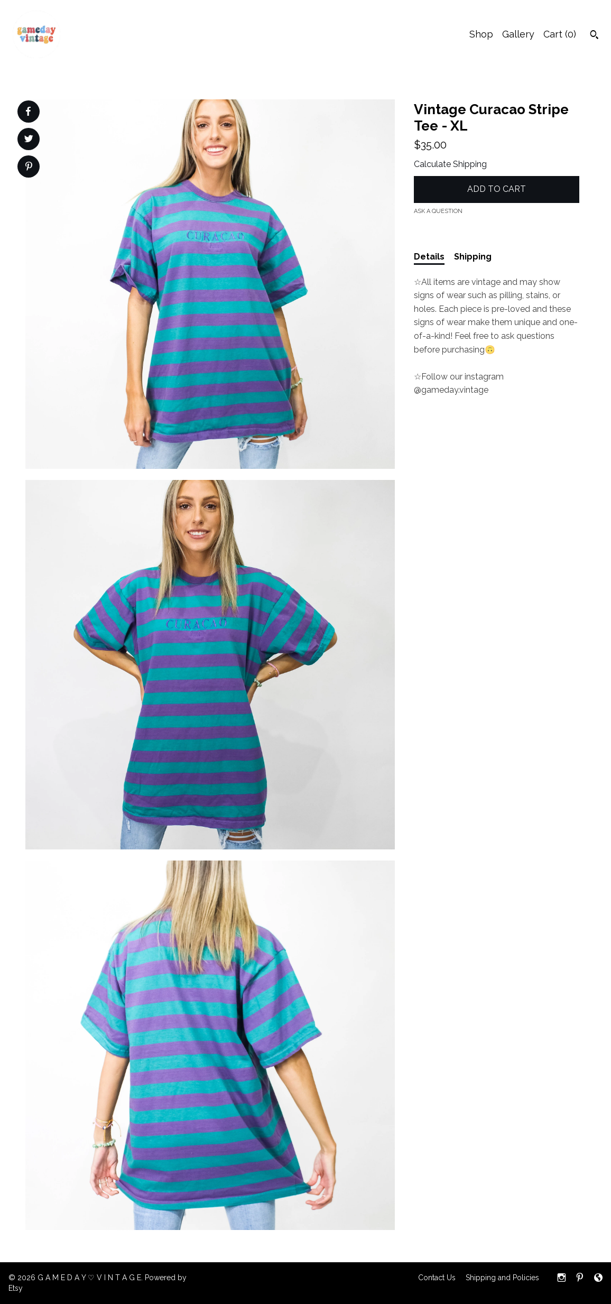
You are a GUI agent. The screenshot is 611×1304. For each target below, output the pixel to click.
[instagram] (562, 1278)
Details (429, 257)
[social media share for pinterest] (28, 167)
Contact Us (437, 1277)
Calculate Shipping (450, 164)
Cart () (559, 34)
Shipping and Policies (502, 1277)
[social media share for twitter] (28, 140)
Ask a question (438, 211)
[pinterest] (580, 1278)
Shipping (473, 257)
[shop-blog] (598, 1278)
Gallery (518, 34)
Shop (481, 34)
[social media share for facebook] (28, 111)
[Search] (594, 36)
